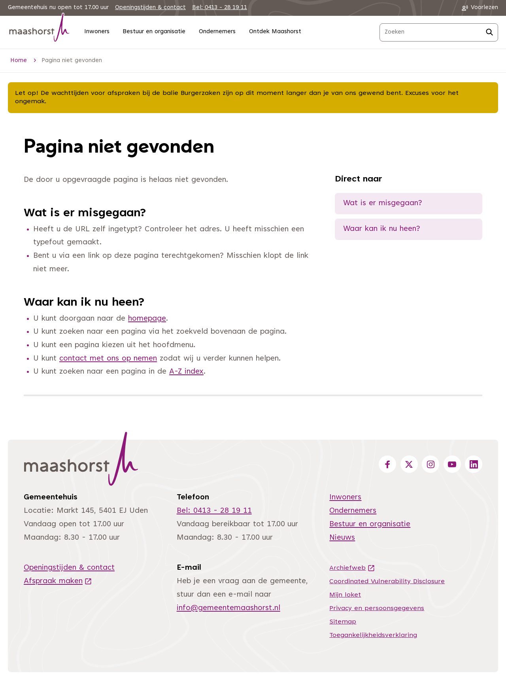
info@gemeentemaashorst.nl (228, 608)
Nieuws (342, 538)
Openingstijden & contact (150, 8)
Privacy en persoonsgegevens (376, 608)
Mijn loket (345, 595)
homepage (147, 319)
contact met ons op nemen (108, 359)
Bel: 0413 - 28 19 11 (219, 8)
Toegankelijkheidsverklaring (373, 635)
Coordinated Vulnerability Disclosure (387, 581)
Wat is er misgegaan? (382, 203)
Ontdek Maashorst (275, 32)
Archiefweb (352, 568)
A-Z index (186, 372)
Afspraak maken (58, 581)
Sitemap (342, 622)
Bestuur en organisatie (154, 32)
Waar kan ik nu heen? (381, 229)
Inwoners (97, 32)
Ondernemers (217, 32)
